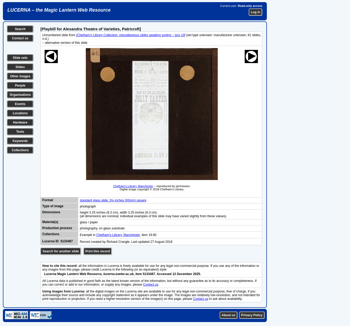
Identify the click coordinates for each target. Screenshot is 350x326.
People (20, 85)
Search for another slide (60, 251)
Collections (20, 150)
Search (20, 29)
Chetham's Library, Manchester (133, 186)
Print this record (98, 251)
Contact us (20, 38)
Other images (20, 76)
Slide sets (20, 58)
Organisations (20, 95)
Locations (20, 113)
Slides (20, 67)
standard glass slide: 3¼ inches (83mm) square (113, 200)
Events (20, 104)
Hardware (20, 122)
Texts (20, 132)
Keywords (20, 141)
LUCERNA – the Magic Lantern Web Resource (59, 10)
